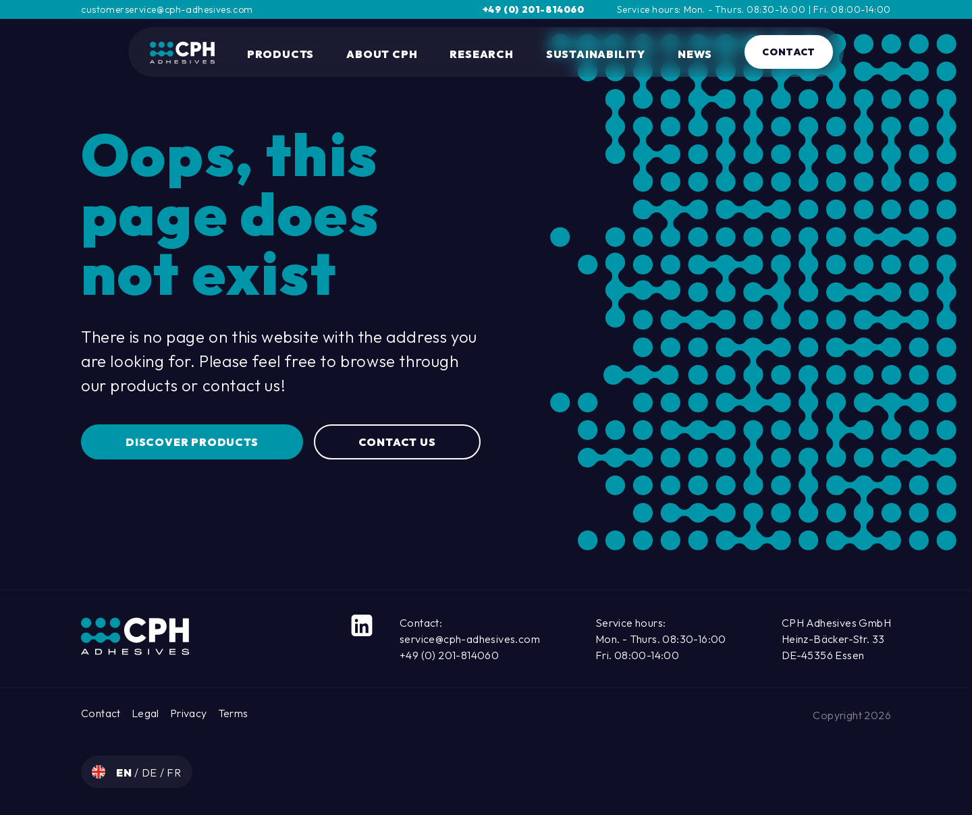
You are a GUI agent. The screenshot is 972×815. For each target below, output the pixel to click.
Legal (145, 713)
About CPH (381, 54)
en (125, 772)
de (151, 772)
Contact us (397, 442)
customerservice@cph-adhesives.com (167, 9)
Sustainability (595, 54)
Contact (788, 52)
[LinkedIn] (362, 625)
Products (280, 54)
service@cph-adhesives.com (470, 639)
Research (481, 54)
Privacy (188, 713)
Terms (233, 713)
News (695, 54)
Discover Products (192, 442)
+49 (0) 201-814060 (534, 9)
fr (174, 772)
